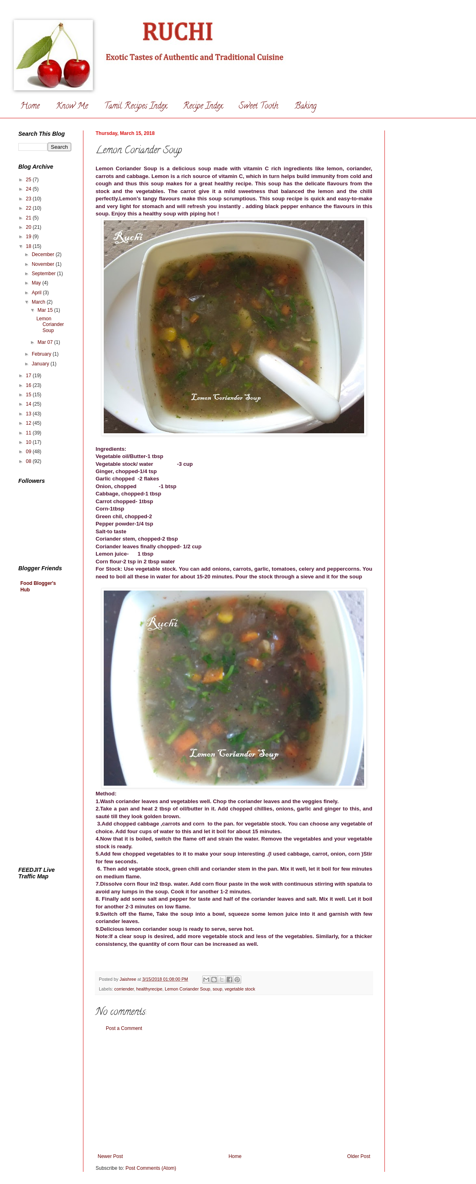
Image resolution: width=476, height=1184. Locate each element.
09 (29, 451)
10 (29, 442)
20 (29, 227)
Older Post (358, 1156)
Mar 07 (45, 342)
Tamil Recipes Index (135, 106)
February (42, 354)
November (44, 264)
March (39, 302)
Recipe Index (203, 106)
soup (217, 988)
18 (29, 246)
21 (29, 218)
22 (29, 208)
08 (29, 461)
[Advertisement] (234, 1092)
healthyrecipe (149, 988)
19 (29, 236)
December (44, 254)
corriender (124, 988)
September (44, 273)
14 (29, 404)
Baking (306, 106)
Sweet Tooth (258, 106)
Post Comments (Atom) (150, 1168)
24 (29, 189)
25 (29, 179)
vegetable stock (240, 988)
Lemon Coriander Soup (187, 988)
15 (29, 395)
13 (29, 414)
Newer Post (110, 1156)
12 (29, 423)
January (41, 364)
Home (29, 106)
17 (29, 375)
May (37, 283)
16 (29, 385)
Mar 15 (45, 310)
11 (29, 433)
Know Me (72, 106)
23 (29, 199)
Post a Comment (124, 1028)
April (37, 292)
